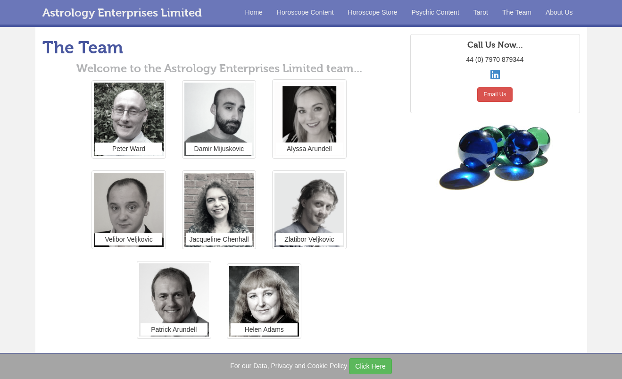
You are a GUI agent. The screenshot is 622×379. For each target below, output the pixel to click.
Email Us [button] (494, 94)
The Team (516, 12)
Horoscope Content (305, 12)
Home (254, 12)
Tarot (480, 12)
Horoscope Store (373, 12)
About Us (559, 12)
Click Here (370, 366)
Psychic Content (435, 12)
